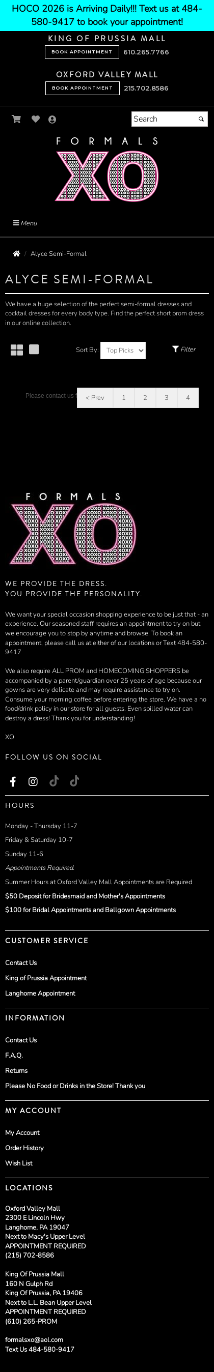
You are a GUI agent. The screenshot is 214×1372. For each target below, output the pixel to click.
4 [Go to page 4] (188, 397)
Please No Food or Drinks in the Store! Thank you (75, 1086)
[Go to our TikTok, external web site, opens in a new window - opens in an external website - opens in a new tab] (53, 781)
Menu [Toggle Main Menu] (25, 223)
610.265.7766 (146, 52)
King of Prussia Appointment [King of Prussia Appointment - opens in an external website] (46, 978)
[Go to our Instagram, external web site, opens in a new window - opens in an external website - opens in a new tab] (33, 782)
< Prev (95, 397)
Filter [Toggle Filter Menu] (183, 349)
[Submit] (201, 119)
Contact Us (21, 963)
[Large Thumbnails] (34, 350)
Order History (24, 1148)
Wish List (18, 1163)
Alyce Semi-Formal (59, 253)
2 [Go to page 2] (145, 397)
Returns (16, 1070)
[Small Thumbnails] (17, 351)
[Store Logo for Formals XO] (107, 169)
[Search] (169, 119)
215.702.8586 (146, 88)
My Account (22, 1132)
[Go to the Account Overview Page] (52, 120)
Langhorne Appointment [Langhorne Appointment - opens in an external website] (40, 993)
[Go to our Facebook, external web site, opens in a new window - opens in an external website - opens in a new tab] (12, 782)
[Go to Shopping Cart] (16, 119)
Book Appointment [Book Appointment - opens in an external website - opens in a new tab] (82, 51)
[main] (107, 373)
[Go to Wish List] (36, 119)
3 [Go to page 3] (167, 397)
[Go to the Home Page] (16, 253)
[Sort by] (123, 350)
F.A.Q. (14, 1055)
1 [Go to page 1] (124, 397)
